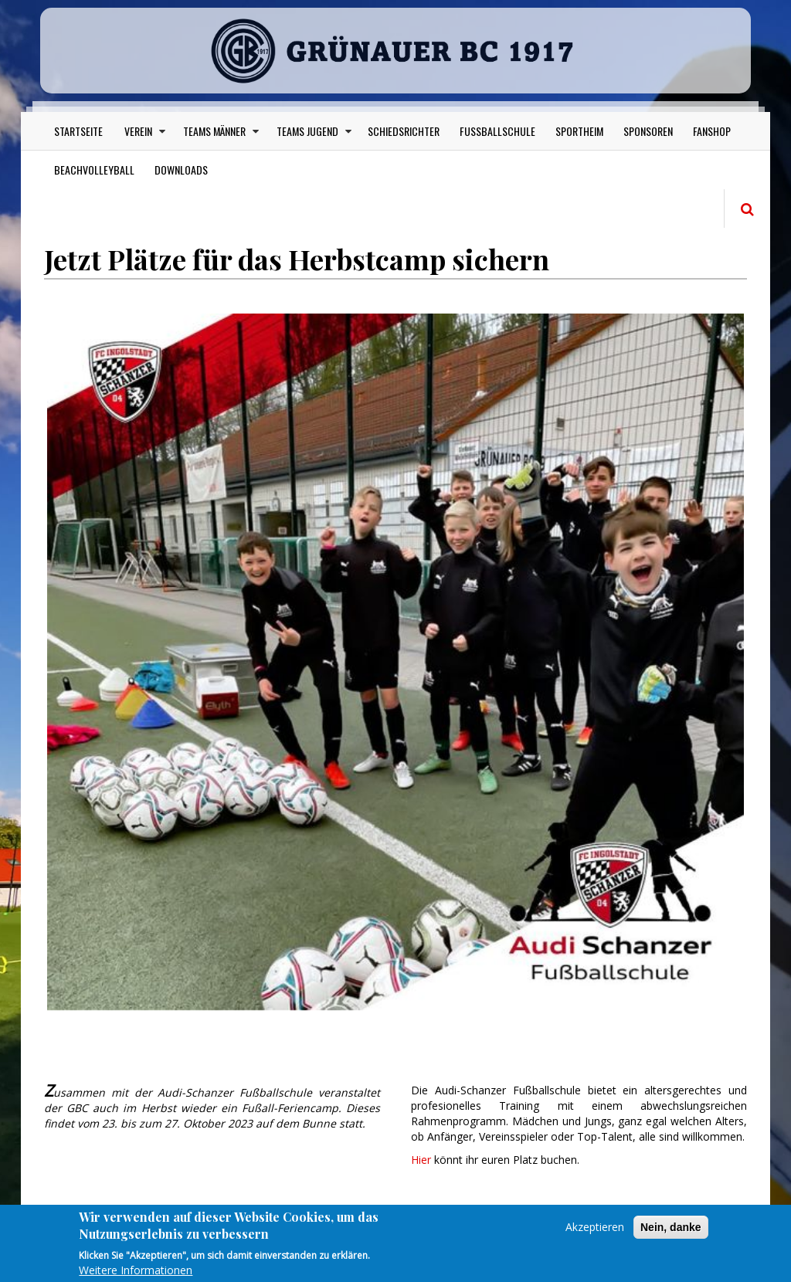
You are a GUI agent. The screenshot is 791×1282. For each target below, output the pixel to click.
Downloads (181, 169)
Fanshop (712, 131)
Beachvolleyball (94, 169)
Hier (422, 1159)
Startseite (78, 131)
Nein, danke (670, 1234)
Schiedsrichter (404, 131)
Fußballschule (497, 131)
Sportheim (579, 131)
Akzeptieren (594, 1233)
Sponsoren (648, 131)
